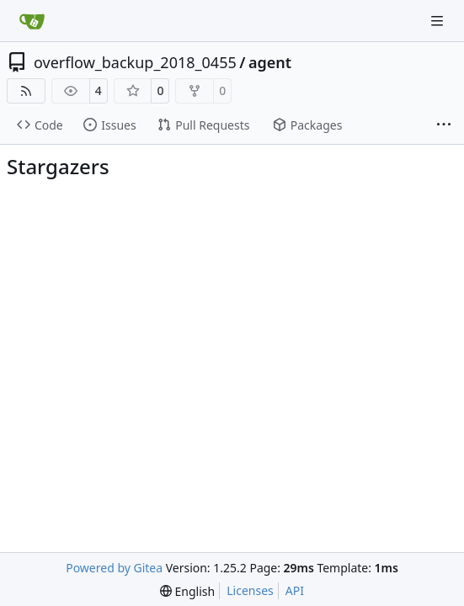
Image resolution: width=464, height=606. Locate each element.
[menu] (187, 591)
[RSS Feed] (26, 91)
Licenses (250, 590)
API (294, 590)
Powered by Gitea (114, 568)
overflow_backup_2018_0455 (135, 62)
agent (269, 62)
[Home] (32, 21)
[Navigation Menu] (439, 21)
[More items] (443, 125)
